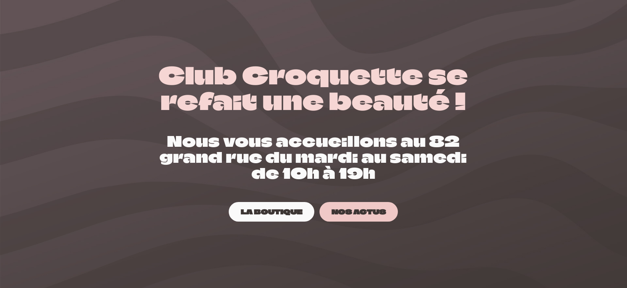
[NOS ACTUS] (358, 212)
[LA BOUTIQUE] (271, 212)
